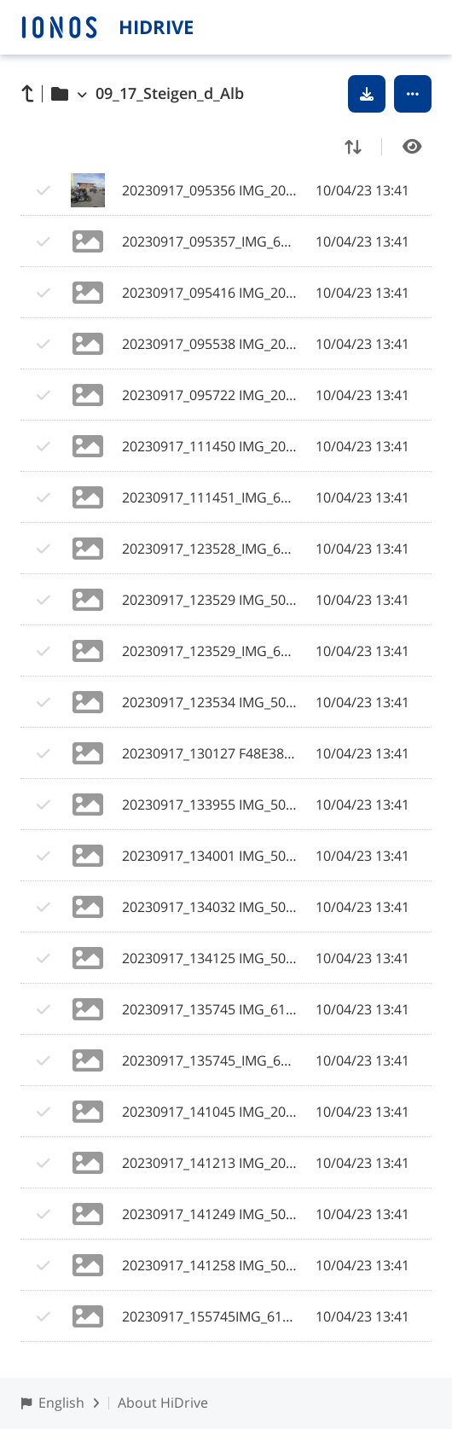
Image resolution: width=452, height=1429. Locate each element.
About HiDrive (163, 1402)
